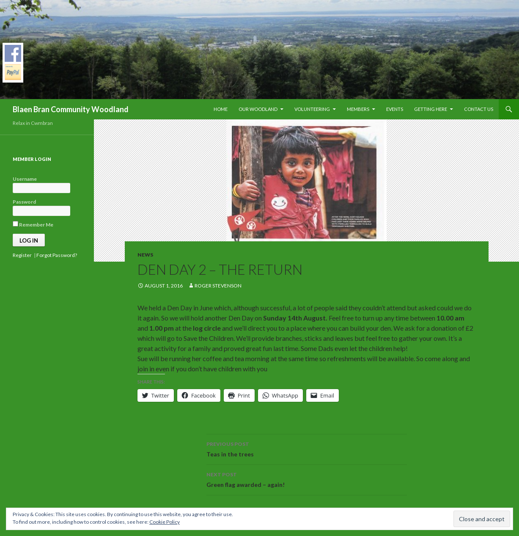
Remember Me (33, 224)
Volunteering (312, 109)
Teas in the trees (306, 448)
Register (22, 255)
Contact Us (478, 109)
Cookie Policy (164, 522)
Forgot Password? (56, 255)
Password (24, 202)
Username (25, 179)
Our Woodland (258, 109)
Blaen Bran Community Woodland (71, 109)
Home (221, 109)
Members (358, 109)
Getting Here (430, 109)
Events (394, 109)
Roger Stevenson (218, 285)
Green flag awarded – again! (306, 479)
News (145, 254)
